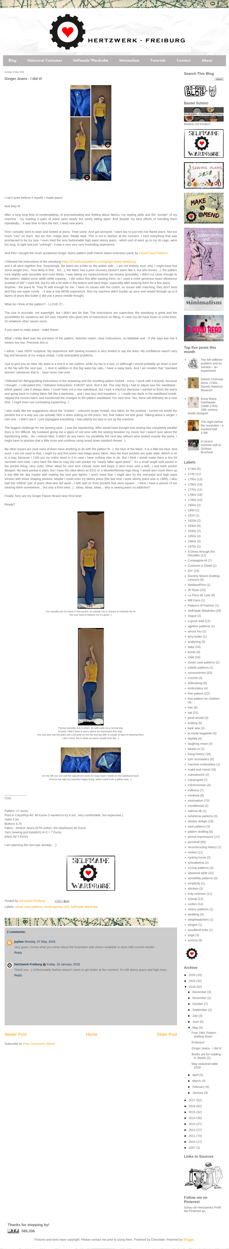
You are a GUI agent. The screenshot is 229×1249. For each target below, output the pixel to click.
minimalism (195, 800)
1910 (191, 515)
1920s (192, 520)
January (198, 1092)
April (195, 1075)
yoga (191, 935)
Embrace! (198, 1042)
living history (196, 754)
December (199, 992)
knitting (192, 723)
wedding (193, 914)
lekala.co (194, 748)
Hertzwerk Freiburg (28, 964)
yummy (193, 940)
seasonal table (197, 873)
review (192, 852)
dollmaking (195, 683)
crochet (193, 678)
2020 (192, 975)
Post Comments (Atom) (39, 1043)
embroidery (195, 688)
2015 (192, 1112)
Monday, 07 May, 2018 (40, 941)
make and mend (199, 769)
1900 (191, 510)
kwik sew (194, 728)
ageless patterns (199, 626)
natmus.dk (195, 811)
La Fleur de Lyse (199, 595)
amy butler (195, 636)
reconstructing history (202, 847)
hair (190, 707)
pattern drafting (198, 831)
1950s (192, 536)
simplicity (194, 883)
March (197, 1081)
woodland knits (198, 930)
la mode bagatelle (200, 733)
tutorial (192, 899)
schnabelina (196, 862)
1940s (192, 531)
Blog (12, 61)
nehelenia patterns (200, 816)
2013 (192, 1124)
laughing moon (198, 743)
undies (192, 904)
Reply (18, 952)
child (191, 657)
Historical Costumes (44, 61)
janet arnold (196, 717)
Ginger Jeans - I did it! (207, 1048)
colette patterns (198, 667)
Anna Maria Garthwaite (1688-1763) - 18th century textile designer (203, 406)
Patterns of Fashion (201, 605)
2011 (192, 1135)
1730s (192, 469)
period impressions (200, 836)
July (195, 1015)
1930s (192, 525)
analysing (194, 641)
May (195, 1027)
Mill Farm (194, 600)
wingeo (192, 924)
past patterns (196, 826)
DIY (66, 906)
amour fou (195, 631)
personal (194, 842)
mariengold (195, 780)
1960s (192, 541)
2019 (192, 981)
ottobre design (197, 821)
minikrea (193, 795)
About (207, 61)
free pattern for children (203, 698)
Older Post (167, 1034)
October (198, 1004)
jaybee (19, 941)
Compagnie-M (197, 560)
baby (191, 647)
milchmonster (197, 785)
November (199, 998)
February (198, 1086)
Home (92, 1034)
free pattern (195, 693)
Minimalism (129, 61)
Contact (184, 61)
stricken (193, 888)
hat (190, 712)
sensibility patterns (200, 878)
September (200, 1009)
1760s (192, 484)
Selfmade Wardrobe (90, 61)
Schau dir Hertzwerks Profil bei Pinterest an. (202, 1209)
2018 (192, 986)
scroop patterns (198, 867)
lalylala (192, 738)
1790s (192, 500)
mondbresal (196, 805)
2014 (192, 1118)
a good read (196, 621)
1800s (192, 505)
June (196, 1021)
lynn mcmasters (198, 759)
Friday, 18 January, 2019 (63, 964)
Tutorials (158, 61)
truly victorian (197, 893)
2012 (192, 1130)
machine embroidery (201, 764)
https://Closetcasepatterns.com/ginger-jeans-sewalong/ (99, 261)
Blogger (188, 1239)
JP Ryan (193, 590)
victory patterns (198, 909)
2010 (192, 1141)
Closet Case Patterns (153, 253)
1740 (191, 474)
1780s (192, 494)
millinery (193, 790)
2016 (192, 1106)
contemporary (53, 906)
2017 (192, 1100)
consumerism (197, 672)
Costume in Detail (200, 565)
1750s (192, 479)
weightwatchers (198, 919)
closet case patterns (28, 906)
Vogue (192, 616)
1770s (192, 489)
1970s (192, 546)
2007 (192, 1147)
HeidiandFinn (197, 584)
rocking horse (197, 857)
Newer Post (16, 1034)
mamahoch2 (196, 774)
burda (192, 652)
